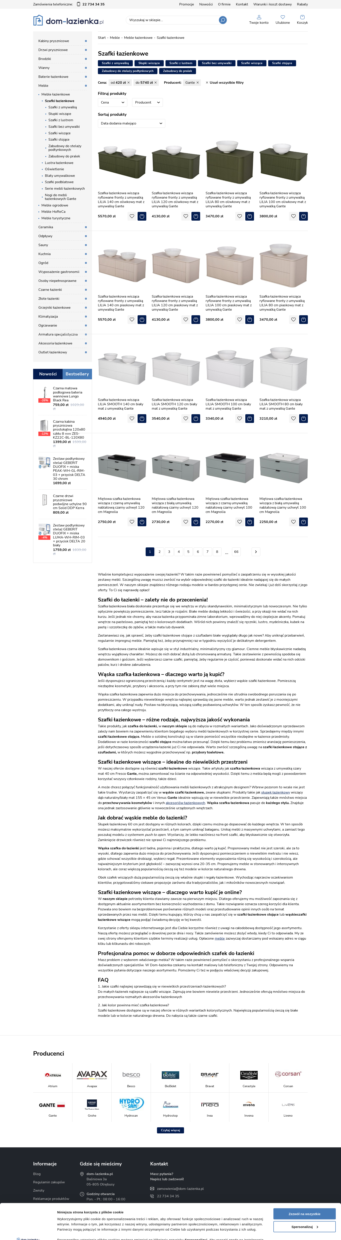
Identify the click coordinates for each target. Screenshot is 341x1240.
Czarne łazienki (50, 289)
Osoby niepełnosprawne (57, 280)
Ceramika (45, 227)
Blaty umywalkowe (60, 175)
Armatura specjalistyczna (58, 334)
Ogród (43, 263)
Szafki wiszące (59, 133)
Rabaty (302, 4)
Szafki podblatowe (59, 182)
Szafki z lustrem (60, 120)
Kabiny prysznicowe (53, 41)
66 (236, 551)
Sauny (43, 245)
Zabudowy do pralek (64, 156)
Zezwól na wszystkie (305, 1178)
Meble (43, 85)
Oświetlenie (54, 169)
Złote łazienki (48, 298)
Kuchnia (44, 254)
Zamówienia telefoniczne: (69, 4)
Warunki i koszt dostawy (272, 4)
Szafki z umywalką (62, 107)
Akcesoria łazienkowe (55, 343)
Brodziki (44, 58)
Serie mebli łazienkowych (65, 188)
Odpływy (45, 236)
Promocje (186, 4)
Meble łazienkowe (55, 94)
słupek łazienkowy (275, 792)
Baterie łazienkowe (53, 76)
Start (102, 37)
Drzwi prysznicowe (53, 50)
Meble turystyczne (55, 218)
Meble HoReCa (53, 211)
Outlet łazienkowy (52, 352)
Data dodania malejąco (118, 123)
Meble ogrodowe (54, 205)
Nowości (206, 4)
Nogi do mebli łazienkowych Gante (60, 197)
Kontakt (242, 4)
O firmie (224, 4)
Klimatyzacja (48, 316)
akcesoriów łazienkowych (185, 803)
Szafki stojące (59, 139)
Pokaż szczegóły (70, 1231)
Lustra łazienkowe (59, 162)
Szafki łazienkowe (59, 101)
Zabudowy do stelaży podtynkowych (64, 148)
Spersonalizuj (305, 1191)
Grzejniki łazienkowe (54, 307)
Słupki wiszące (59, 113)
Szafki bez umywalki (64, 126)
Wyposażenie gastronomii (58, 271)
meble (220, 938)
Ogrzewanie (47, 325)
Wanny (43, 67)
